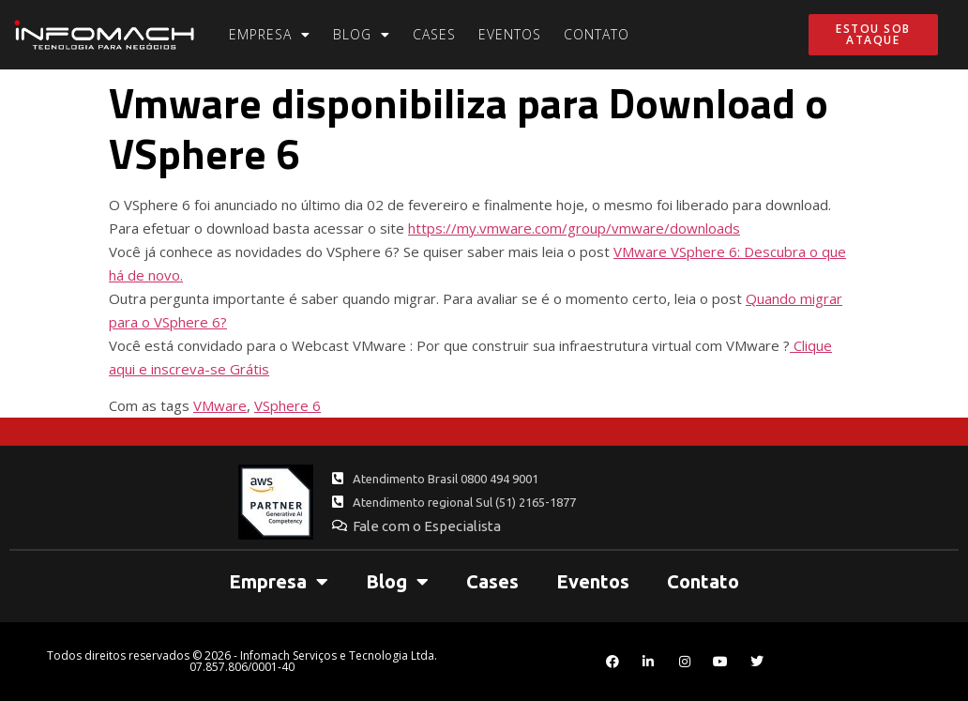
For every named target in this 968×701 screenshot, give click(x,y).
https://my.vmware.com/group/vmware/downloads (574, 228)
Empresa (269, 35)
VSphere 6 (287, 405)
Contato (596, 34)
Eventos (509, 34)
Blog (361, 35)
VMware (220, 405)
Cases (434, 34)
